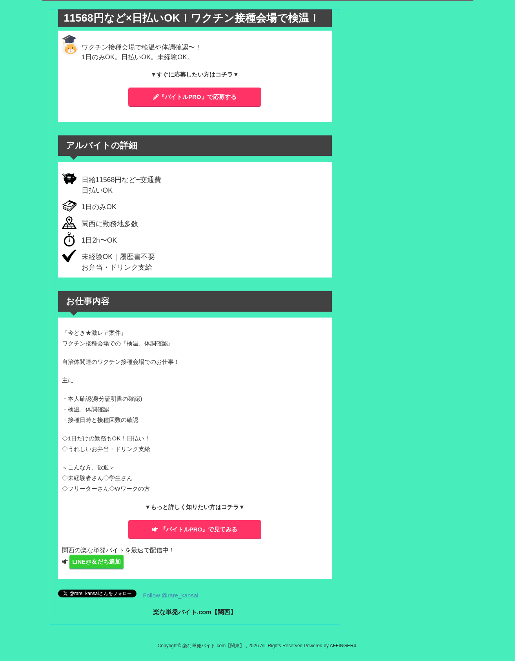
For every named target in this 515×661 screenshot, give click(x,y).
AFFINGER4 (343, 645)
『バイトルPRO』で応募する (195, 96)
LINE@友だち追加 (96, 561)
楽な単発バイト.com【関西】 (195, 612)
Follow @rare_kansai (170, 595)
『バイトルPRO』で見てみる (195, 529)
